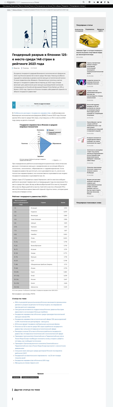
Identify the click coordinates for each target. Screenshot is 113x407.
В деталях (14, 6)
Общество (16, 68)
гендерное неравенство (30, 377)
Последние (7, 6)
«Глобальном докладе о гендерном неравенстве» (32, 113)
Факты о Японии (24, 6)
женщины (16, 377)
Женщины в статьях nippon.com (27, 363)
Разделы (65, 6)
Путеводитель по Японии (44, 6)
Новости (32, 6)
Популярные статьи (77, 6)
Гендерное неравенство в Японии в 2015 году (32, 360)
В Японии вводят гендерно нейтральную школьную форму (37, 324)
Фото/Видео (57, 6)
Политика (26, 68)
